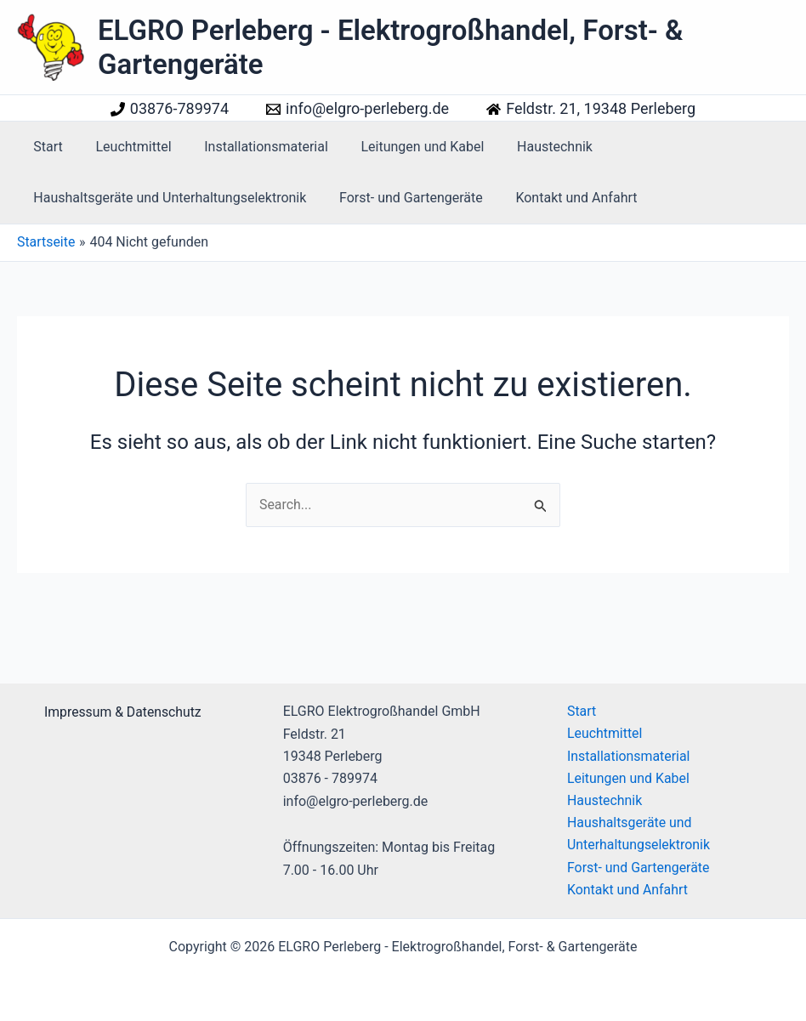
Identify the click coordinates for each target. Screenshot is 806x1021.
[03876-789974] (170, 108)
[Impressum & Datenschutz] (119, 711)
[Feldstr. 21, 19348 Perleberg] (590, 108)
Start (45, 147)
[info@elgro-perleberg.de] (357, 108)
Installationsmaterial (252, 147)
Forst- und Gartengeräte (402, 198)
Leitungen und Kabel (402, 147)
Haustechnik (529, 147)
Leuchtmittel (124, 147)
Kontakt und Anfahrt (562, 198)
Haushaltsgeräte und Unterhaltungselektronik (167, 198)
